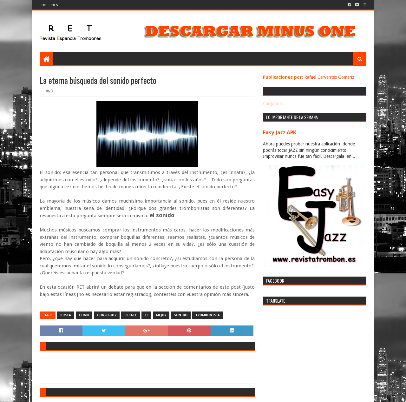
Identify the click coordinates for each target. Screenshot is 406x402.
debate (130, 315)
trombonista (207, 315)
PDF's (54, 5)
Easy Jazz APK (279, 133)
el (146, 315)
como (84, 315)
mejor (161, 315)
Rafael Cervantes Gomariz (329, 77)
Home (43, 5)
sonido (180, 315)
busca (65, 315)
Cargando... (274, 103)
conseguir (106, 315)
